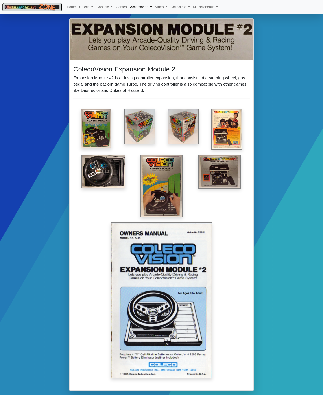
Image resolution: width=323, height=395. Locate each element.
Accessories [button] (139, 7)
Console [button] (103, 7)
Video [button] (160, 7)
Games (121, 7)
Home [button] (71, 7)
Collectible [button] (179, 7)
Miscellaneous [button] (204, 7)
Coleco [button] (85, 7)
